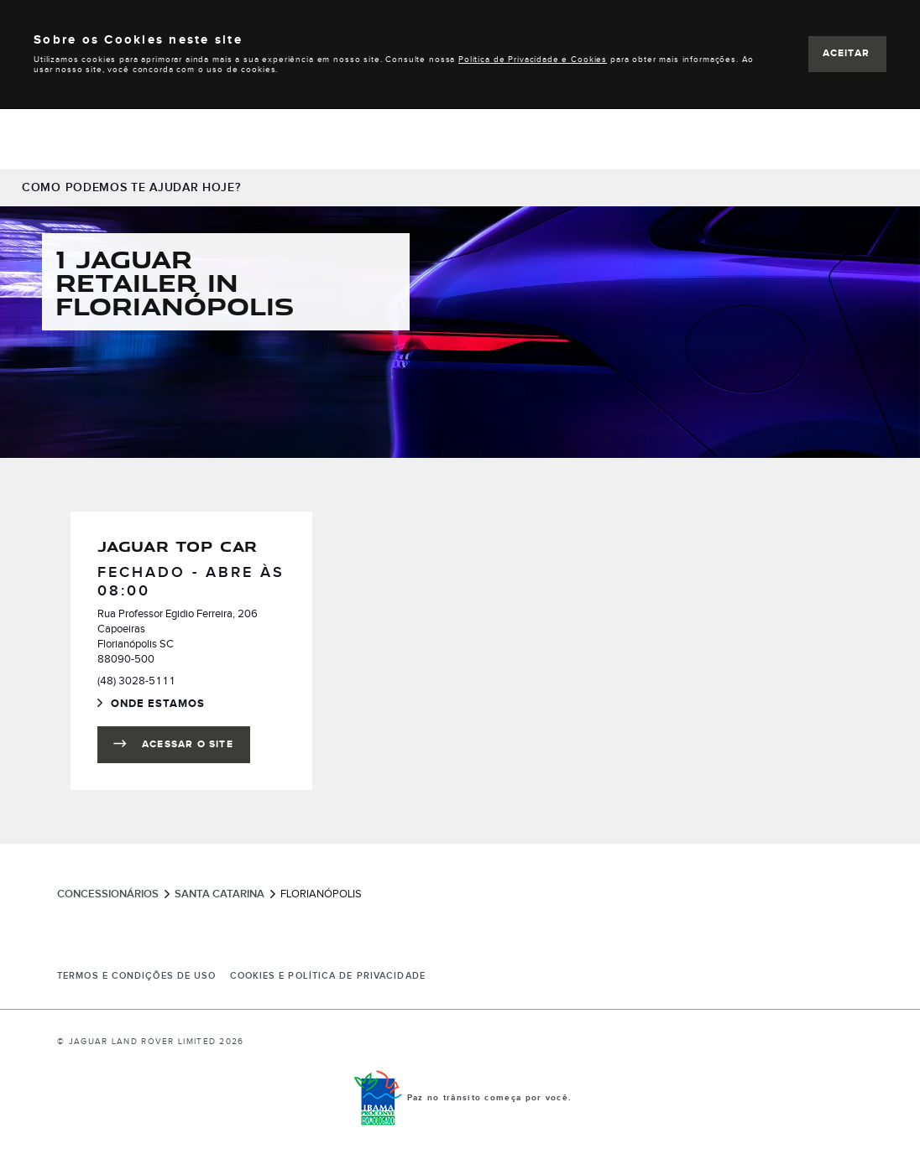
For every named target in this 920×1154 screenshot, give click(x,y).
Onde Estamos (168, 705)
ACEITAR (846, 53)
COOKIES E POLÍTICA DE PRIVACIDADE (328, 976)
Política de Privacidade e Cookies (532, 60)
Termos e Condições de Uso (137, 976)
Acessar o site (187, 744)
